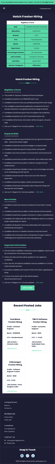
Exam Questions (9, 431)
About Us (7, 405)
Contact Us (8, 408)
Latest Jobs (8, 420)
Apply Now (27, 288)
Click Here (37, 65)
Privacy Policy (8, 417)
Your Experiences (9, 429)
